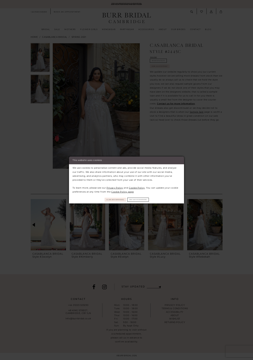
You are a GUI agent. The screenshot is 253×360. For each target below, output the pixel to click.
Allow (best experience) (107, 199)
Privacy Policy (115, 186)
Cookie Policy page (122, 190)
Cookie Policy (137, 186)
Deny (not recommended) (146, 199)
